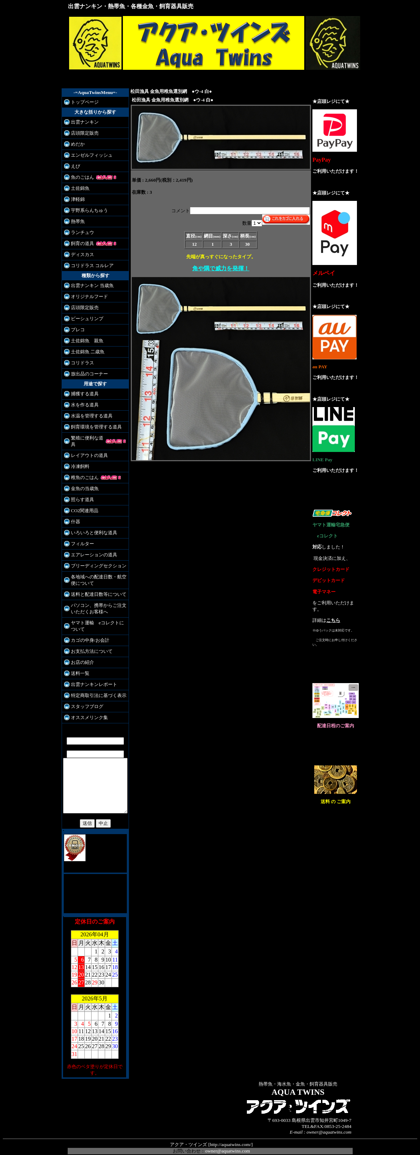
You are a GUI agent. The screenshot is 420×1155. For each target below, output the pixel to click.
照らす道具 (78, 493)
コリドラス (78, 362)
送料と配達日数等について (95, 587)
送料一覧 (76, 667)
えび (72, 166)
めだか (74, 144)
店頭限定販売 (81, 133)
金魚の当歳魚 (81, 482)
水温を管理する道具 (88, 415)
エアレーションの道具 (90, 548)
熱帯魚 (74, 221)
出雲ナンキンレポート (90, 678)
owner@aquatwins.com (227, 1142)
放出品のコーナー (85, 373)
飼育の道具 (78, 243)
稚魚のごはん (81, 471)
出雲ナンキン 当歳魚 (88, 285)
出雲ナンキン (81, 122)
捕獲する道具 (81, 393)
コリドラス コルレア (88, 265)
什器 (72, 515)
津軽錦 (74, 199)
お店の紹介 (78, 656)
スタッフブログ (83, 700)
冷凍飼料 (76, 460)
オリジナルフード (85, 296)
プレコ (74, 329)
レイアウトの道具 (85, 449)
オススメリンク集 (85, 711)
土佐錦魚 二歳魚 (84, 351)
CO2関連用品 (81, 504)
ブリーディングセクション (95, 559)
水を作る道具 (81, 404)
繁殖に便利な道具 (85, 438)
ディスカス (78, 254)
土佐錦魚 (76, 188)
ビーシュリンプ (83, 318)
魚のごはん (78, 177)
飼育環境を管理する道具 (92, 427)
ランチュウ (78, 232)
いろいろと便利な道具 (90, 526)
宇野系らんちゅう (85, 210)
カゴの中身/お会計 (86, 633)
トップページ (81, 102)
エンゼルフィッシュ (88, 155)
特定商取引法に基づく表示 (95, 689)
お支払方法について (88, 644)
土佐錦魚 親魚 (83, 340)
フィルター (78, 537)
